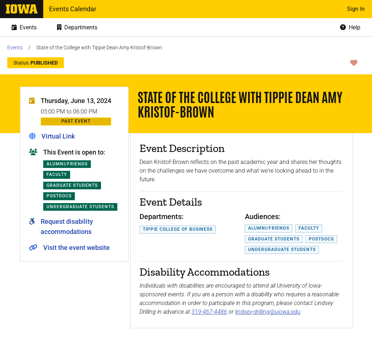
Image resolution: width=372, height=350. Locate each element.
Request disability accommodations (67, 226)
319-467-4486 (209, 311)
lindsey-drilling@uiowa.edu (267, 311)
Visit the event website (76, 247)
